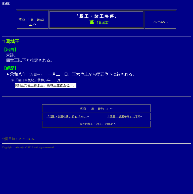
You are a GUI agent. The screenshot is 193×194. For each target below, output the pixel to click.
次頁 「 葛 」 (95, 108)
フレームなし (160, 21)
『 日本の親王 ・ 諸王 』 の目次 (95, 123)
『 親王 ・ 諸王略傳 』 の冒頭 (123, 116)
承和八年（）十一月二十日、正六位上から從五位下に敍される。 (100, 80)
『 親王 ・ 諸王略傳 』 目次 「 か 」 (66, 116)
